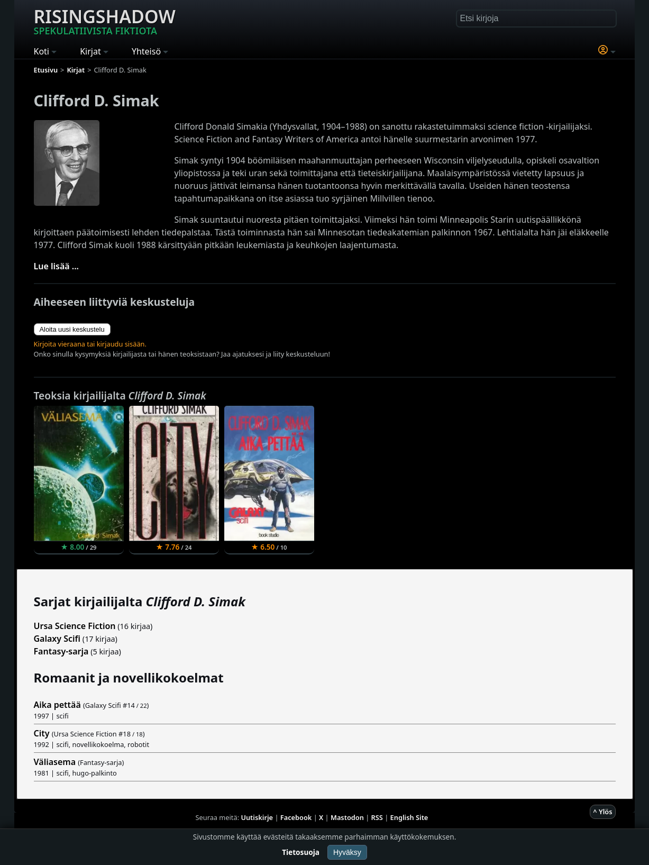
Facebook (296, 817)
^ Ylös (602, 811)
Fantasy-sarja (61, 651)
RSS (377, 817)
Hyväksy (347, 852)
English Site (409, 817)
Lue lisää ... (56, 266)
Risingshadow (105, 20)
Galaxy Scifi (57, 638)
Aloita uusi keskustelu (72, 329)
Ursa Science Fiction (75, 626)
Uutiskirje (257, 817)
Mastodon (347, 817)
